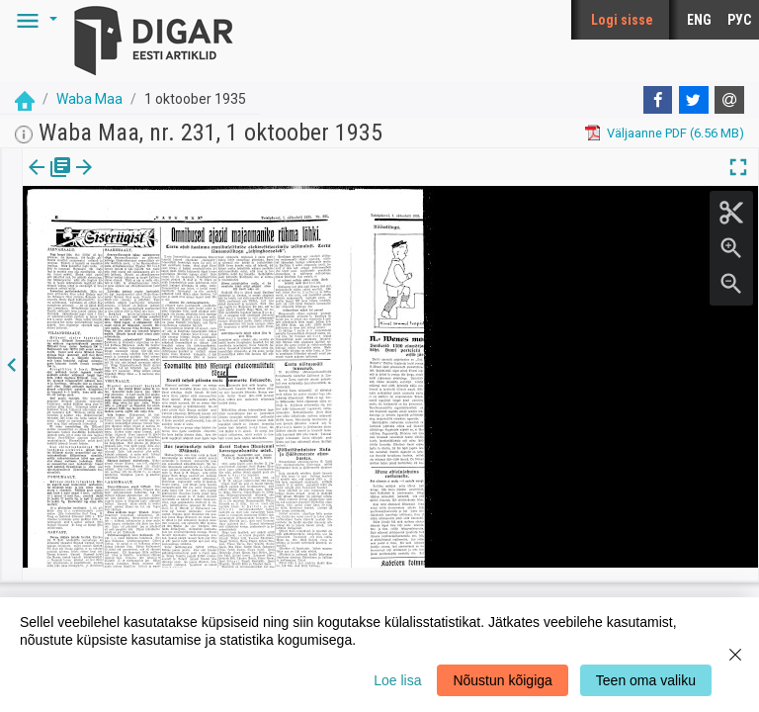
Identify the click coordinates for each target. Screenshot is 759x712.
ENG (699, 20)
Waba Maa (89, 99)
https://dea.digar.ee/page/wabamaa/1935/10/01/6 (167, 235)
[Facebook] (658, 100)
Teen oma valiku (646, 680)
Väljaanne (50, 181)
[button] (33, 20)
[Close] (735, 654)
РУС (739, 20)
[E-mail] (729, 100)
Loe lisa (397, 680)
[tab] (50, 181)
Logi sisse (622, 20)
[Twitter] (694, 100)
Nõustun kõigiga (502, 680)
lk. (121, 181)
